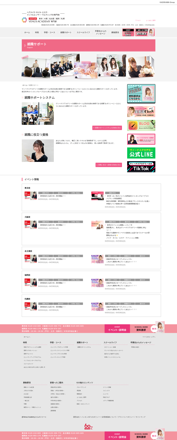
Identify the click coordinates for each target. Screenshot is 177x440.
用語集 (79, 390)
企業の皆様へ (150, 8)
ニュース (105, 394)
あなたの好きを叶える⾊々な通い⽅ (34, 367)
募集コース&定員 (29, 387)
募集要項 (27, 383)
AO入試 (26, 394)
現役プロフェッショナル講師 (32, 347)
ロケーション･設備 (110, 347)
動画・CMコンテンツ (83, 404)
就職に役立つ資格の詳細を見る (109, 165)
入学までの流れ (28, 390)
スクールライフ (28, 364)
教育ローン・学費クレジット (32, 407)
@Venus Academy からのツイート (34, 417)
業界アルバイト (28, 354)
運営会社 (76, 417)
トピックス (106, 390)
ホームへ (27, 337)
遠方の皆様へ (122, 8)
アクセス (138, 20)
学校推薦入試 (28, 397)
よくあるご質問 (150, 20)
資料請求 (142, 328)
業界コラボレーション (30, 350)
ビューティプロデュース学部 (59, 347)
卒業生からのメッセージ (141, 342)
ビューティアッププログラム (32, 357)
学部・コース (55, 342)
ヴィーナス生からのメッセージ (113, 350)
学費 (25, 404)
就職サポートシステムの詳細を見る (108, 128)
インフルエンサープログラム (32, 360)
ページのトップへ (149, 337)
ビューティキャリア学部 (58, 357)
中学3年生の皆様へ (131, 8)
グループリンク (81, 387)
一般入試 (26, 400)
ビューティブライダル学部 (59, 354)
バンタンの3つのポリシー (90, 417)
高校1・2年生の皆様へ (102, 8)
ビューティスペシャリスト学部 (60, 350)
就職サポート (82, 342)
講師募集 (53, 410)
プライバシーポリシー (126, 417)
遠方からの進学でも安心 (111, 354)
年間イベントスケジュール (112, 357)
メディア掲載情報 (108, 400)
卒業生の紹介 (135, 347)
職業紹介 (79, 394)
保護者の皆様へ (141, 8)
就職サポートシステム (84, 347)
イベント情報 (107, 387)
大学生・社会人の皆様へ (112, 8)
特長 (25, 342)
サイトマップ (140, 417)
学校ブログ (106, 397)
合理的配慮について (109, 417)
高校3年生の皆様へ (93, 8)
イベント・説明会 (117, 328)
